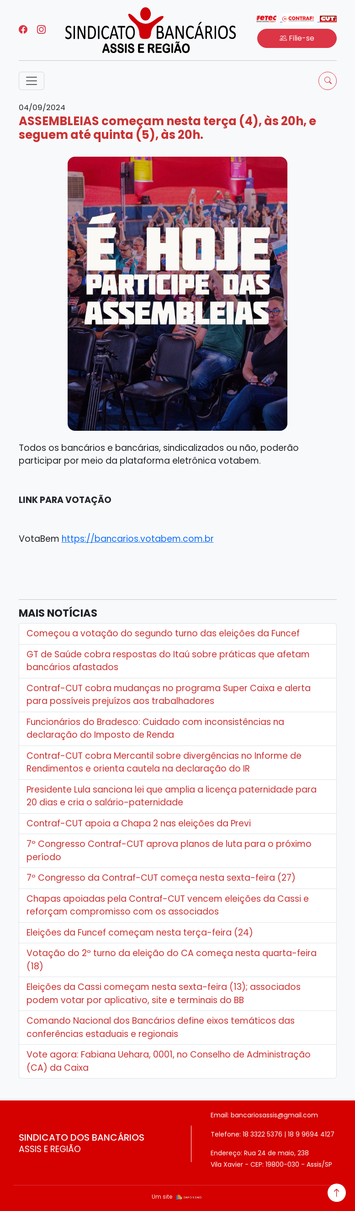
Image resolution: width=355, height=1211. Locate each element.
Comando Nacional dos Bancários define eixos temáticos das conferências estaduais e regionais (160, 1027)
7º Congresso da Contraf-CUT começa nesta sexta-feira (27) (161, 878)
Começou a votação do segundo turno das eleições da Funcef (163, 633)
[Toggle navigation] (31, 81)
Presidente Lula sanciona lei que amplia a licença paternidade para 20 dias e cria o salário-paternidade (171, 796)
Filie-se (297, 38)
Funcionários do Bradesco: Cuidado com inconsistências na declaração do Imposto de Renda (155, 728)
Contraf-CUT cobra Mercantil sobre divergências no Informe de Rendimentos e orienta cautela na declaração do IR (164, 762)
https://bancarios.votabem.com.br (138, 539)
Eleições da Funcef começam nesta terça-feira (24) (139, 932)
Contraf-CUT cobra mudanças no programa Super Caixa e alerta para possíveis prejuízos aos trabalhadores (168, 695)
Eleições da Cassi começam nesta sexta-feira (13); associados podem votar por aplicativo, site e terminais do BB (163, 993)
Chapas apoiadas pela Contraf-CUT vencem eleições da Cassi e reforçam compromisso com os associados (167, 905)
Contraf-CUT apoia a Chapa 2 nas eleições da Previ (138, 823)
